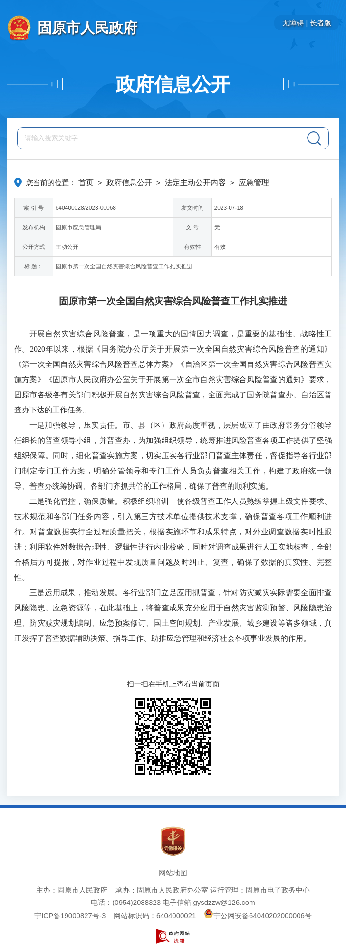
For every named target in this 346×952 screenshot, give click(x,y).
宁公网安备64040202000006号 (258, 916)
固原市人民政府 (87, 28)
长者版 (320, 23)
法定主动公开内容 (195, 182)
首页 (86, 182)
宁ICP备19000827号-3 (70, 916)
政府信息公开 (173, 84)
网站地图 (173, 873)
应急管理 (254, 182)
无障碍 (293, 23)
